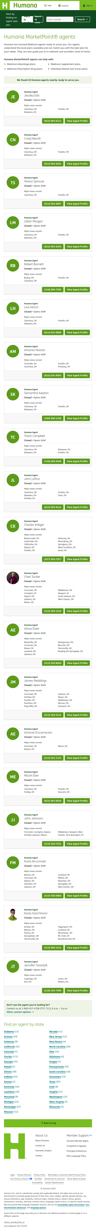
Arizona (8, 1036)
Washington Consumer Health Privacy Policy (67, 1174)
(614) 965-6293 (52, 246)
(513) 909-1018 (52, 611)
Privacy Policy (39, 1174)
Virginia (53, 1091)
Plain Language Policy (76, 1156)
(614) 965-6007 (52, 203)
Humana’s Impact (43, 1150)
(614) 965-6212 (52, 120)
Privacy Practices (24, 1174)
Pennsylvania (56, 1066)
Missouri (8, 1111)
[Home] (20, 5)
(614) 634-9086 (52, 332)
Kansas (8, 1081)
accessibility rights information (71, 1204)
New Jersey (55, 1036)
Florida (8, 1056)
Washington (55, 1096)
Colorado (9, 1051)
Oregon (53, 1061)
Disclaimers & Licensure (54, 1178)
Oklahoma (54, 1056)
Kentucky (9, 1086)
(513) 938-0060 (52, 895)
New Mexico (55, 1041)
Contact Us (40, 1145)
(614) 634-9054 (52, 375)
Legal (12, 1174)
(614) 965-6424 (52, 507)
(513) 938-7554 (52, 843)
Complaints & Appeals (76, 1146)
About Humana (42, 1140)
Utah (52, 1086)
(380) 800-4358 (52, 418)
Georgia (8, 1061)
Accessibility (37, 1182)
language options (38, 1207)
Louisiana (9, 1091)
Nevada (53, 1031)
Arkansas (9, 1041)
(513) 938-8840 (52, 663)
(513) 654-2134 (52, 758)
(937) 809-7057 (52, 559)
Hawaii (8, 1066)
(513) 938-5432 (52, 715)
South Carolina (57, 1071)
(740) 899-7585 (52, 289)
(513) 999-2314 (52, 947)
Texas (52, 1081)
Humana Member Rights (77, 1141)
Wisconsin (54, 1106)
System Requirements (54, 1182)
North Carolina (57, 1046)
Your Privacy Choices (19, 1178)
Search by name (39, 19)
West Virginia (56, 1101)
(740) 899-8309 (52, 461)
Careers (38, 1155)
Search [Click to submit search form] (82, 19)
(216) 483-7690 (52, 990)
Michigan (9, 1101)
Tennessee (55, 1076)
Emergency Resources (76, 1151)
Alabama (9, 1031)
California (9, 1046)
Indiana (8, 1076)
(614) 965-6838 (52, 800)
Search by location (28, 19)
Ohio (51, 1051)
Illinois (8, 1071)
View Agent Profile (77, 120)
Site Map (38, 1178)
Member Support (79, 1135)
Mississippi (10, 1106)
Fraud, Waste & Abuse (76, 1178)
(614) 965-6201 (52, 163)
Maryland (9, 1096)
